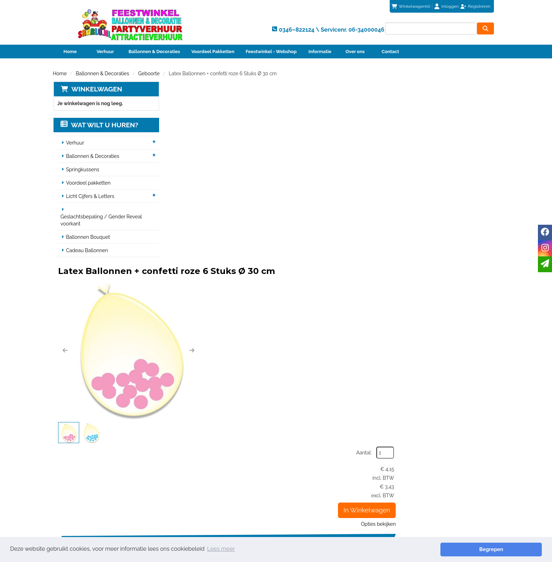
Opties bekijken (476, 175)
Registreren (479, 6)
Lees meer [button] (221, 549)
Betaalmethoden (305, 481)
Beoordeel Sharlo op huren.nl (384, 505)
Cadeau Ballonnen (87, 251)
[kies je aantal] (485, 391)
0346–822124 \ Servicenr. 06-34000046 (325, 442)
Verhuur (105, 51)
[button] (177, 168)
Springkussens (82, 170)
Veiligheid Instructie (196, 495)
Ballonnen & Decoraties (154, 51)
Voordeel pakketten (88, 183)
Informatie (319, 51)
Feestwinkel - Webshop (271, 51)
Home (69, 51)
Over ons (355, 51)
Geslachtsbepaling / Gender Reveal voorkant (101, 220)
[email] (545, 264)
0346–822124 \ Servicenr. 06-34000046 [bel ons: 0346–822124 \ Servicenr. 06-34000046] (112, 475)
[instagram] (545, 248)
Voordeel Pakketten (212, 51)
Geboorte (148, 73)
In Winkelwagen (464, 161)
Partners (183, 488)
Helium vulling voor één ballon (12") (307, 346)
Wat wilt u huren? (99, 125)
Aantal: (462, 103)
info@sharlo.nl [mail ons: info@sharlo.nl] (84, 487)
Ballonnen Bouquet (88, 237)
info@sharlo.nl (413, 441)
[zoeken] (485, 28)
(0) (410, 6)
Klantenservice (302, 474)
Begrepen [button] (517, 549)
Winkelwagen (96, 89)
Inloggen (450, 6)
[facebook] (545, 233)
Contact (390, 51)
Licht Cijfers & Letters (90, 196)
